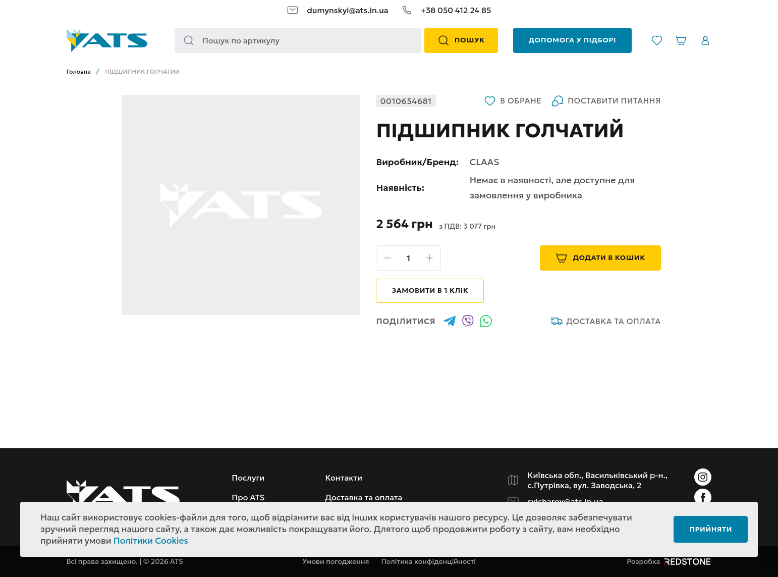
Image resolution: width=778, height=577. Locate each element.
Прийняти (710, 529)
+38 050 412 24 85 (456, 10)
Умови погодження (335, 561)
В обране (512, 101)
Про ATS (248, 497)
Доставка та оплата (605, 321)
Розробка (669, 561)
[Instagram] (702, 477)
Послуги (248, 478)
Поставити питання (606, 101)
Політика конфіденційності (428, 561)
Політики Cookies (151, 540)
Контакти (343, 478)
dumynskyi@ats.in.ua (347, 10)
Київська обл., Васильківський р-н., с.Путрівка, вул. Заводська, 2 (597, 480)
